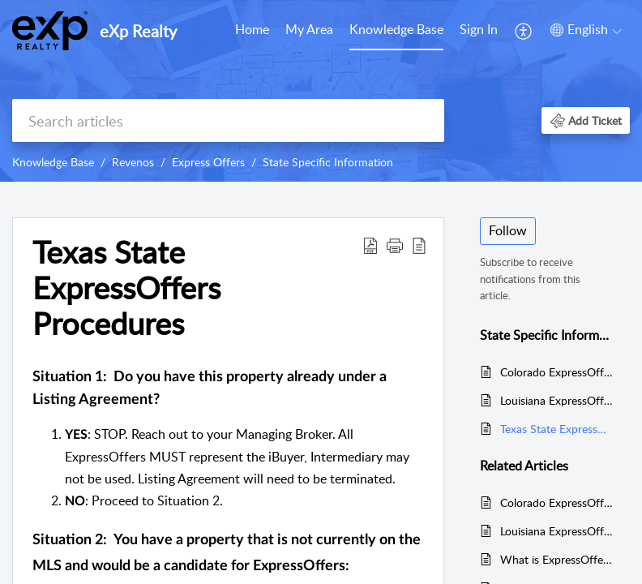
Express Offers (208, 162)
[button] (585, 120)
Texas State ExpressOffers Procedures (126, 287)
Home (252, 29)
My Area (309, 29)
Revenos (133, 162)
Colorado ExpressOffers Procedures (557, 372)
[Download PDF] (370, 245)
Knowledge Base (396, 29)
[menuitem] (479, 30)
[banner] (321, 91)
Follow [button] (508, 230)
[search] (228, 120)
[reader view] (419, 245)
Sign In (479, 29)
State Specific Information (328, 162)
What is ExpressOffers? (557, 559)
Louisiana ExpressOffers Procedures (557, 400)
